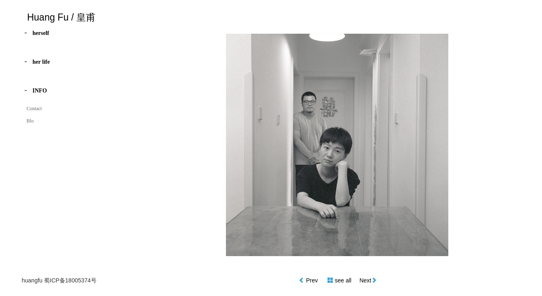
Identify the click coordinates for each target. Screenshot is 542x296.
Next (365, 280)
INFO (39, 91)
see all (343, 280)
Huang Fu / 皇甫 (61, 17)
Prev (313, 280)
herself (40, 33)
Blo (30, 121)
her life (41, 62)
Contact (34, 108)
